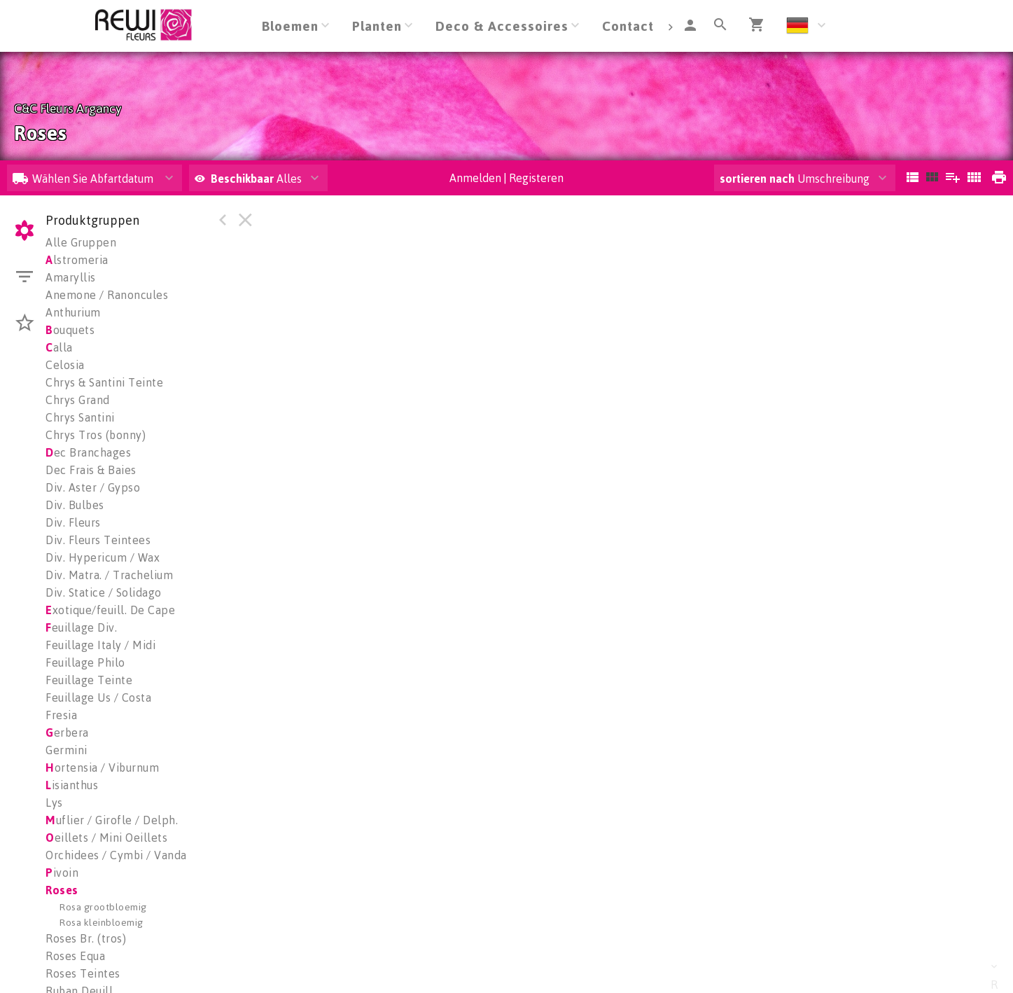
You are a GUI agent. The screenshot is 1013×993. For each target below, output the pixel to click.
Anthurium (73, 312)
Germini (67, 750)
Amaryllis (71, 277)
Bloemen (290, 25)
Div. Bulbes (75, 505)
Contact (628, 25)
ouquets (70, 330)
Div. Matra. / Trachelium (109, 575)
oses (62, 890)
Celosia (65, 365)
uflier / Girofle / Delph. (112, 820)
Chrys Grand (78, 400)
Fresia (61, 715)
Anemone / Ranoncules (107, 295)
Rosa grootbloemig (103, 906)
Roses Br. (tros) (86, 938)
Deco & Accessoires (501, 25)
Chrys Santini (80, 417)
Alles (248, 179)
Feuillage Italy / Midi (100, 645)
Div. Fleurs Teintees (98, 540)
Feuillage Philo (85, 662)
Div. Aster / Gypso (93, 487)
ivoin (62, 873)
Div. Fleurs (73, 522)
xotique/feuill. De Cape (110, 610)
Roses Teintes (83, 973)
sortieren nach (758, 179)
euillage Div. (81, 627)
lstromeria (77, 260)
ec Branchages (88, 452)
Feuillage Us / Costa (98, 697)
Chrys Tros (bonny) (96, 435)
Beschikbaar (244, 179)
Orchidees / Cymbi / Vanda (116, 855)
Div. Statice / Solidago (104, 592)
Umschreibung (794, 179)
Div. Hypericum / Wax (103, 557)
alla (59, 347)
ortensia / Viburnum (102, 768)
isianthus (72, 785)
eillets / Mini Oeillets (106, 838)
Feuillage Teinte (89, 680)
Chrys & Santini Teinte (104, 382)
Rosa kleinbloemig (102, 922)
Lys (54, 803)
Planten (377, 25)
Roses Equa (75, 956)
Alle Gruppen (81, 242)
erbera (67, 732)
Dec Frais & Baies (91, 470)
